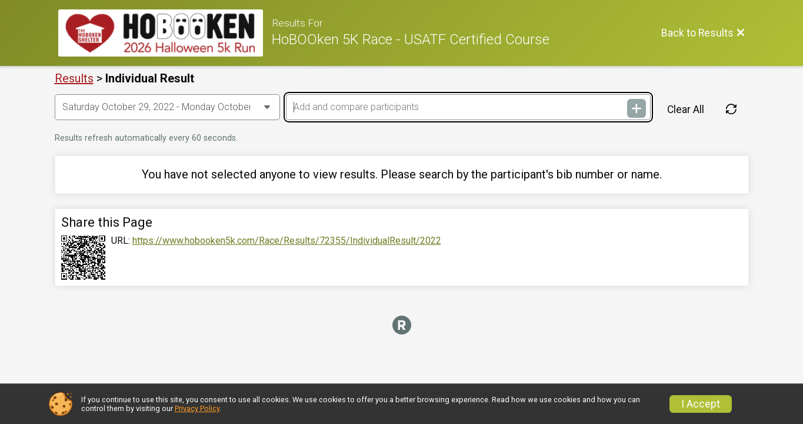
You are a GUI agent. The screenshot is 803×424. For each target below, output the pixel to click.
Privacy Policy (197, 408)
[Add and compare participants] (468, 107)
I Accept (700, 404)
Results (74, 78)
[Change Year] (167, 107)
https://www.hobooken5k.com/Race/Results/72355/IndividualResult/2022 (286, 241)
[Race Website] (165, 33)
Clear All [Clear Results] (685, 109)
